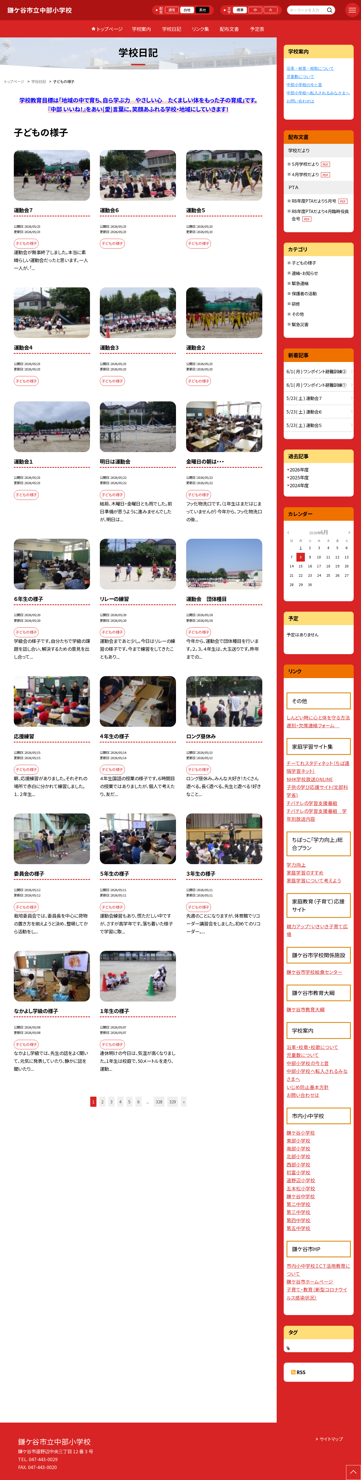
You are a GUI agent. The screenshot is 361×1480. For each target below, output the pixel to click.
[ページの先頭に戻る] (353, 1472)
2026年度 (299, 469)
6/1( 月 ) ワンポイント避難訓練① (316, 385)
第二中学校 (299, 1204)
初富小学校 (299, 1172)
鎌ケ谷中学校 (301, 1196)
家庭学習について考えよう (314, 880)
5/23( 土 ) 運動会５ (304, 425)
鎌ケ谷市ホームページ (310, 1281)
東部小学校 (299, 1140)
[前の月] (288, 532)
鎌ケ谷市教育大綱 (306, 1009)
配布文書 (229, 28)
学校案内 (141, 28)
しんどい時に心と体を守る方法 (318, 717)
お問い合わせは (300, 101)
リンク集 (200, 28)
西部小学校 (299, 1164)
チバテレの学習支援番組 (312, 803)
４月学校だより (311, 174)
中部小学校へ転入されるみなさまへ (318, 93)
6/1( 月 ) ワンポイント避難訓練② (316, 371)
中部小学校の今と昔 (304, 85)
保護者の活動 (304, 293)
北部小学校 (299, 1156)
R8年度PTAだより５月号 (319, 201)
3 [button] (111, 1102)
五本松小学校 (301, 1188)
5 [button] (129, 1102)
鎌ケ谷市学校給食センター (314, 972)
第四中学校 (299, 1220)
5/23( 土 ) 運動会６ (304, 411)
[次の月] (349, 532)
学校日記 (171, 28)
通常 (171, 9)
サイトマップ (331, 1439)
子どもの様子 (304, 263)
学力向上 (296, 864)
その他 (298, 314)
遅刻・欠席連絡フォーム (313, 725)
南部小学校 (299, 1148)
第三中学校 (299, 1212)
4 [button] (120, 1102)
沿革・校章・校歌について (310, 68)
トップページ (110, 28)
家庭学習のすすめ (305, 872)
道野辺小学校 (301, 1180)
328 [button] (159, 1102)
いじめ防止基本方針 (308, 1087)
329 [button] (172, 1102)
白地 (187, 9)
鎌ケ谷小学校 (301, 1132)
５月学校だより (311, 164)
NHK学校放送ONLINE (310, 779)
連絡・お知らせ (305, 273)
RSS (301, 1372)
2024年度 (299, 485)
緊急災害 (300, 324)
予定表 (257, 28)
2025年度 (299, 477)
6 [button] (138, 1102)
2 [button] (102, 1102)
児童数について (300, 76)
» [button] (184, 1102)
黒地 (202, 9)
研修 (296, 304)
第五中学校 (299, 1228)
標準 (240, 9)
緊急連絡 (300, 283)
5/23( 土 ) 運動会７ (304, 398)
